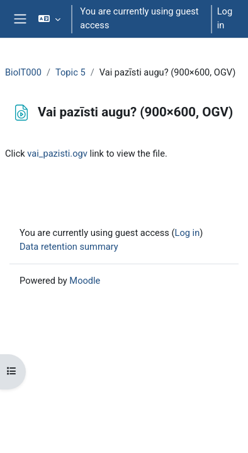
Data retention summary (69, 246)
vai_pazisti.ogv (57, 153)
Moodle (84, 280)
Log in (224, 18)
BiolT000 (23, 72)
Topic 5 (70, 72)
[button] (49, 19)
